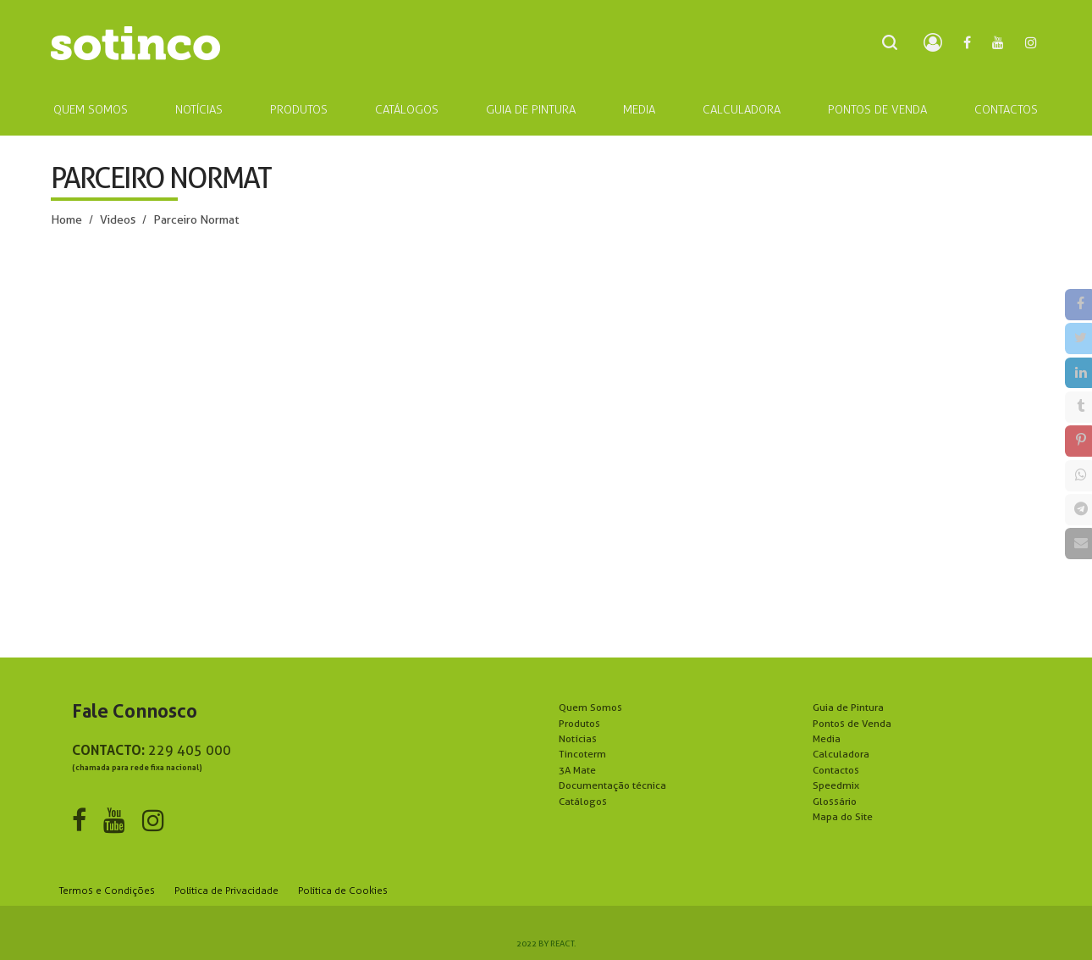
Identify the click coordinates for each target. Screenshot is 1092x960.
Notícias (578, 738)
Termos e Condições (107, 890)
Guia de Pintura (848, 707)
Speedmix (836, 785)
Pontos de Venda (852, 723)
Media (827, 738)
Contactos (836, 769)
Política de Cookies (343, 890)
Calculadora (841, 753)
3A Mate (577, 769)
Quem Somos (590, 707)
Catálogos (583, 801)
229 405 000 (189, 750)
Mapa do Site (843, 816)
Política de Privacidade (226, 890)
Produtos (579, 723)
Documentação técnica (612, 785)
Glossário (835, 801)
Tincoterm (582, 753)
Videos (117, 219)
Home (66, 219)
